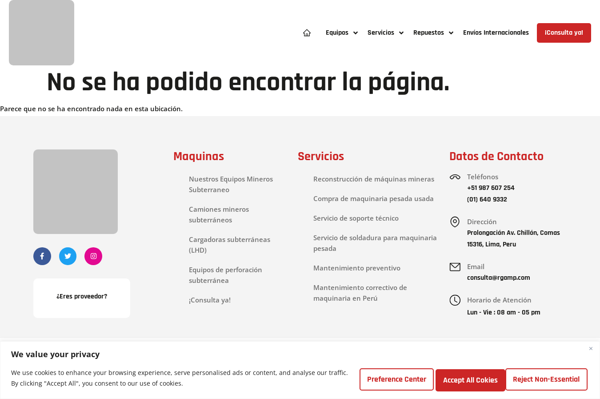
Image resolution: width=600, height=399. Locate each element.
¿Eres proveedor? (81, 298)
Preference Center (370, 378)
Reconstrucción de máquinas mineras (373, 178)
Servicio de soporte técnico (356, 218)
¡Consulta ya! (210, 299)
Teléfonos (484, 176)
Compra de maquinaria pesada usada (373, 198)
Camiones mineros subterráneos (219, 214)
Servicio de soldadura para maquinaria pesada (375, 243)
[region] (300, 370)
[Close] (590, 349)
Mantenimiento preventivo (356, 267)
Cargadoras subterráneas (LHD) (229, 244)
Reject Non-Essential (461, 378)
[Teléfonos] (455, 177)
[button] (342, 33)
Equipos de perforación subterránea (225, 275)
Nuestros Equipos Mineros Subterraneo (231, 184)
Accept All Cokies (549, 378)
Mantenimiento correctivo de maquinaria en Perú (360, 292)
